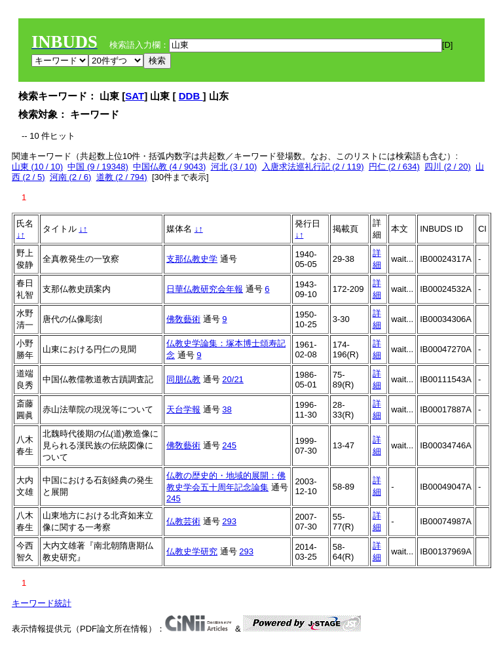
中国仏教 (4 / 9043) (169, 166)
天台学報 (183, 409)
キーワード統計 (41, 603)
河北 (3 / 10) (234, 166)
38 (226, 409)
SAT (134, 95)
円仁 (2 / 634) (394, 166)
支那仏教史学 (191, 259)
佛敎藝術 (183, 319)
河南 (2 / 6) (71, 177)
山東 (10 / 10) (37, 166)
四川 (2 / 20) (447, 166)
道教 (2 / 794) (121, 177)
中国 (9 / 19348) (97, 166)
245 (229, 445)
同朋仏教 (183, 379)
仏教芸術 (183, 521)
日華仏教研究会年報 (204, 289)
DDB (191, 95)
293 (229, 521)
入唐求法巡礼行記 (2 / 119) (313, 166)
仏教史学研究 (191, 551)
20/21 (233, 379)
